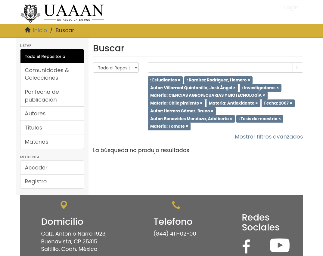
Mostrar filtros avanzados (269, 136)
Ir (298, 68)
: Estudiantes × (165, 80)
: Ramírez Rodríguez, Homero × (218, 80)
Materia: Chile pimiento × (176, 103)
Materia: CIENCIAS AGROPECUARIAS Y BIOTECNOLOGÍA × (207, 95)
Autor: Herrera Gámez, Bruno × (181, 111)
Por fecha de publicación (42, 95)
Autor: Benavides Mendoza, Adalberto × (191, 118)
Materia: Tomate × (169, 126)
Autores (35, 113)
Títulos (33, 127)
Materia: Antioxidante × (233, 103)
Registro (36, 181)
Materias (36, 141)
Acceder (36, 167)
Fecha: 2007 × (278, 103)
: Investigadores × (260, 87)
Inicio (40, 30)
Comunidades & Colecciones (47, 74)
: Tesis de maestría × (260, 118)
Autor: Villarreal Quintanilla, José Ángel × (193, 87)
